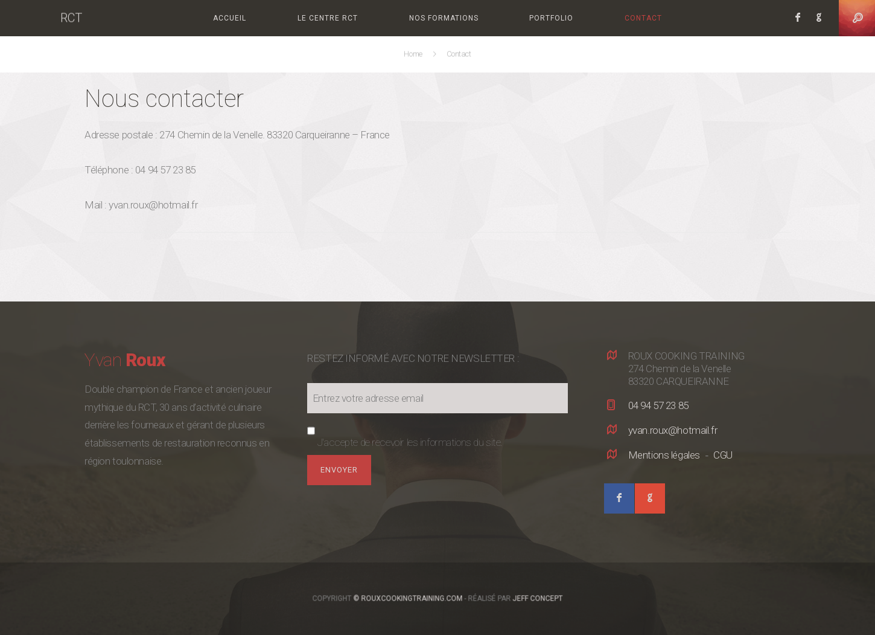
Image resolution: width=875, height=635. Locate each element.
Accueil (229, 18)
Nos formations (444, 18)
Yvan (124, 359)
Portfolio (551, 18)
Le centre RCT (328, 18)
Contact (643, 18)
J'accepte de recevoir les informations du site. (410, 442)
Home (414, 54)
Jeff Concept (538, 599)
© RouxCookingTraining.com (408, 599)
